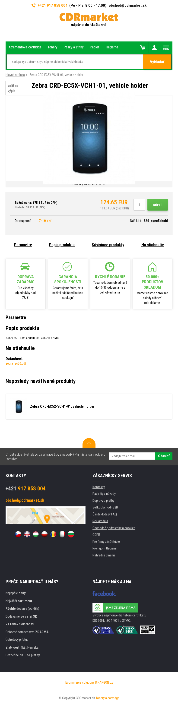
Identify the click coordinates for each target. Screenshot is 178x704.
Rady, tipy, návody (104, 494)
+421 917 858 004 (50, 5)
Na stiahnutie (152, 244)
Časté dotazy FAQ (104, 514)
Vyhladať (157, 62)
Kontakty (98, 487)
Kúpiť (157, 205)
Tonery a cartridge (107, 698)
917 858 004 (26, 488)
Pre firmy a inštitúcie (106, 542)
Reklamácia (100, 521)
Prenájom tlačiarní (104, 548)
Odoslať (164, 456)
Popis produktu (62, 244)
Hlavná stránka (15, 75)
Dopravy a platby (103, 501)
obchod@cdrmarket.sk (127, 5)
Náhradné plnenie (103, 555)
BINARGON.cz (104, 682)
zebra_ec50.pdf (16, 363)
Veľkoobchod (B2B (105, 507)
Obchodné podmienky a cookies (113, 528)
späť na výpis (13, 88)
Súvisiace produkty (108, 244)
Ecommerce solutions (80, 682)
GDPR (96, 535)
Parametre (23, 244)
